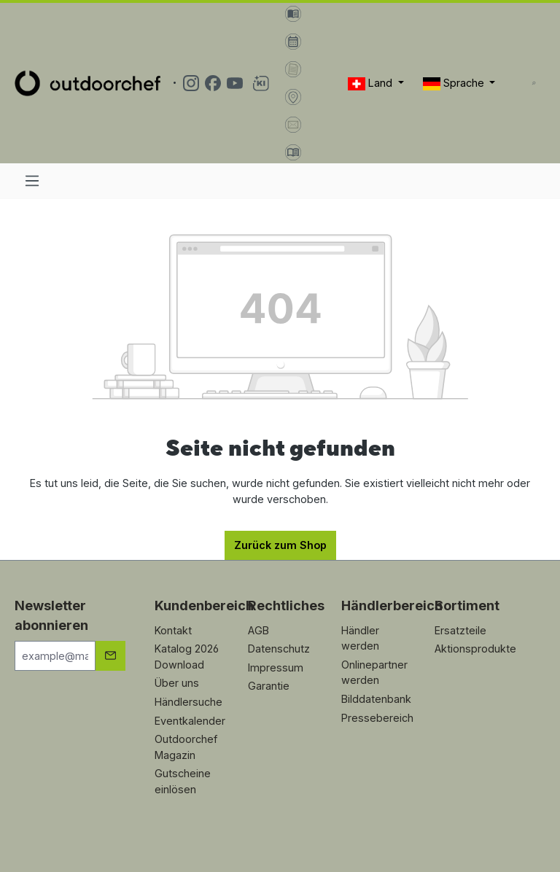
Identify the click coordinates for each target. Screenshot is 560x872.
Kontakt (173, 630)
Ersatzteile (460, 630)
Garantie (268, 686)
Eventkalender (190, 721)
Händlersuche (188, 702)
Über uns (177, 683)
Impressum (275, 667)
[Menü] (32, 181)
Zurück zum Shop (280, 545)
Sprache (455, 83)
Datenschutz (279, 648)
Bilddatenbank (376, 699)
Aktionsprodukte (475, 648)
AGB (258, 630)
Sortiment (467, 605)
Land (371, 83)
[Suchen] (533, 83)
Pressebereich (377, 718)
